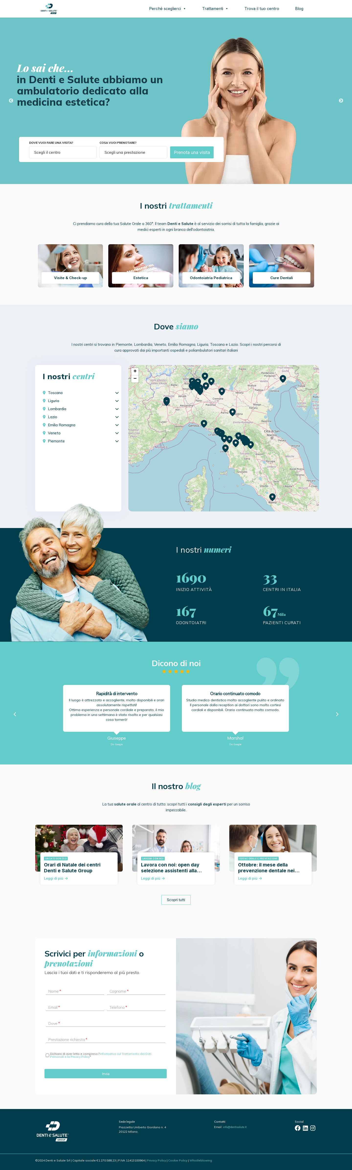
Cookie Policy (177, 1160)
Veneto (54, 433)
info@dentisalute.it (235, 1127)
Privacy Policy (156, 1160)
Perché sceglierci (167, 8)
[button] (245, 442)
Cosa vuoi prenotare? (117, 142)
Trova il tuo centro (261, 8)
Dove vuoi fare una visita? (51, 142)
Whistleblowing (200, 1160)
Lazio (52, 417)
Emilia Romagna (61, 425)
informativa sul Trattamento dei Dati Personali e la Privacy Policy (100, 1055)
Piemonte (56, 441)
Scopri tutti (176, 899)
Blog (299, 8)
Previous (11, 100)
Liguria (53, 400)
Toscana (55, 392)
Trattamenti (215, 8)
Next (341, 100)
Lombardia (57, 409)
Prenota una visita (192, 152)
